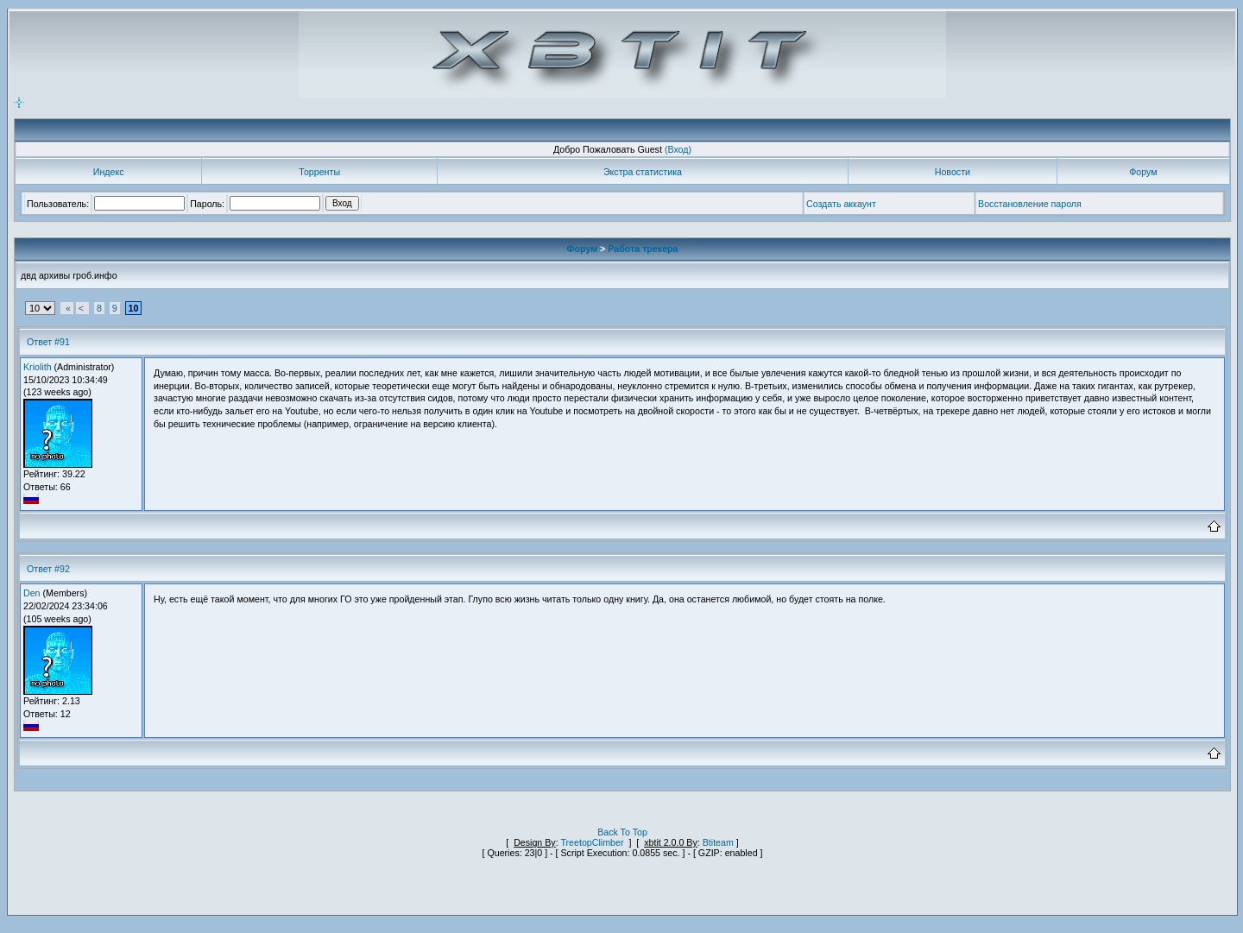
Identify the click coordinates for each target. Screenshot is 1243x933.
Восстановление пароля (1030, 204)
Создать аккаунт (841, 204)
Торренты (319, 172)
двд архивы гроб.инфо (69, 275)
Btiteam (718, 842)
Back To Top (622, 832)
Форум (1143, 172)
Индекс (108, 172)
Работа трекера (643, 248)
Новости (952, 172)
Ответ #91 (48, 342)
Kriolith (37, 367)
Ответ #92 (48, 569)
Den (32, 593)
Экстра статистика (642, 172)
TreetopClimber (591, 842)
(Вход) (678, 149)
